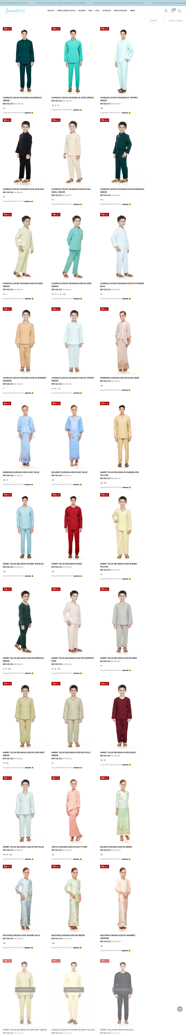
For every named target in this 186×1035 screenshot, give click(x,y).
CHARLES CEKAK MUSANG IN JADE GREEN (66, 95)
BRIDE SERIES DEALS (66, 10)
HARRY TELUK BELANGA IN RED (18, 455)
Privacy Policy (39, 764)
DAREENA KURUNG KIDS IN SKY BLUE (21, 364)
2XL (154, 195)
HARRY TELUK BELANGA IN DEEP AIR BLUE (162, 364)
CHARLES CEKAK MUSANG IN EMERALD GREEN (22, 95)
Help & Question (102, 751)
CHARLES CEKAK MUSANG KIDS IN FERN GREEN (115, 185)
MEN (90, 10)
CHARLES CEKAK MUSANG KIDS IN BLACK (162, 93)
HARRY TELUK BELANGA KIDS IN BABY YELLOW (68, 456)
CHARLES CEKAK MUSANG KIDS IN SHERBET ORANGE (66, 275)
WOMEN (82, 10)
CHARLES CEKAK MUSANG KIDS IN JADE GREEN (161, 185)
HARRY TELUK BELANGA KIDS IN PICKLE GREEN (115, 546)
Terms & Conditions (42, 760)
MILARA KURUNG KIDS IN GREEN (111, 635)
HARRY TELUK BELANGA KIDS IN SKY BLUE (24, 635)
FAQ (35, 768)
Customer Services (43, 751)
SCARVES (106, 10)
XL (4, 104)
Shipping (69, 760)
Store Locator (14, 760)
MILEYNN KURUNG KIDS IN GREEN (19, 660)
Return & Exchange (73, 772)
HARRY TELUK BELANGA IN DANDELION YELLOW (114, 366)
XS (50, 104)
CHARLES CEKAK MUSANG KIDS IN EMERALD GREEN (66, 185)
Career (36, 772)
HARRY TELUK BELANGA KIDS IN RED (159, 545)
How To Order (71, 757)
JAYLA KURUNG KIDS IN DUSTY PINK (67, 635)
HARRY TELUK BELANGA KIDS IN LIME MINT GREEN (67, 546)
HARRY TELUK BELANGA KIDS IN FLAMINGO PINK (157, 456)
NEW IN (51, 10)
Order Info (71, 751)
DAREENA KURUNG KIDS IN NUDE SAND (160, 274)
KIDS (97, 10)
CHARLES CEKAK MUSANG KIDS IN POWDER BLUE (20, 275)
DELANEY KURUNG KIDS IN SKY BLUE (67, 364)
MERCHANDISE (120, 10)
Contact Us (38, 757)
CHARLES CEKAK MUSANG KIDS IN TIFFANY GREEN (112, 275)
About (11, 751)
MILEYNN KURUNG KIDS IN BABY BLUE (160, 572)
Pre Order (69, 768)
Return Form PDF (72, 775)
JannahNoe (30, 839)
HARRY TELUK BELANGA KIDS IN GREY (21, 545)
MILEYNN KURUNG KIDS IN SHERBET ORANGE (67, 661)
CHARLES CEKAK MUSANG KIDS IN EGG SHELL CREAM (22, 185)
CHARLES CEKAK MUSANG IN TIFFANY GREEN (114, 95)
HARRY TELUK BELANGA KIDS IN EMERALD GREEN (116, 456)
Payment (69, 764)
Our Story (12, 757)
